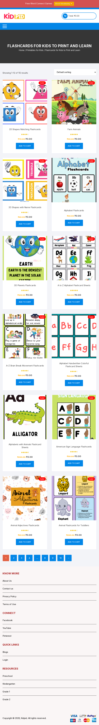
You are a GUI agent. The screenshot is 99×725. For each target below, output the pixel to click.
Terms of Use (9, 604)
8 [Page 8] (45, 558)
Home (21, 50)
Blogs (5, 652)
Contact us (8, 588)
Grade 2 (6, 699)
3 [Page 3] (21, 558)
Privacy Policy (9, 596)
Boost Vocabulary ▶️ (64, 4)
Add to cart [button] (25, 146)
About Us (7, 580)
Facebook (7, 620)
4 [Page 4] (29, 558)
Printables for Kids (34, 50)
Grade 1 (6, 691)
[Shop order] (75, 72)
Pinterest (7, 635)
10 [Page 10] (61, 558)
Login (5, 659)
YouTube (7, 628)
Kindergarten (9, 683)
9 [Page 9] (52, 558)
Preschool (7, 676)
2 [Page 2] (13, 558)
